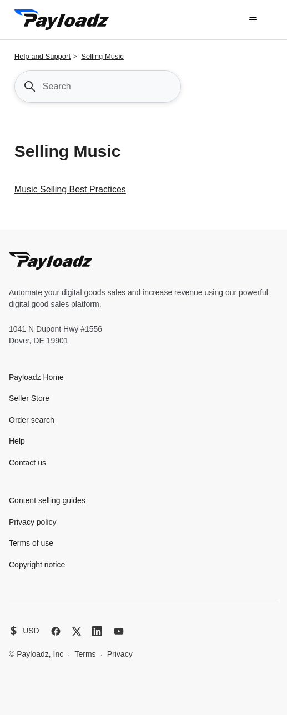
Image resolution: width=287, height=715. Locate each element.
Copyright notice (37, 564)
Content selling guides (47, 500)
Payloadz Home (36, 377)
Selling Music (102, 56)
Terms (84, 654)
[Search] (97, 86)
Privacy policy (33, 522)
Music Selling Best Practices (70, 189)
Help (17, 441)
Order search (31, 419)
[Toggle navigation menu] (253, 20)
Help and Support (42, 56)
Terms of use (31, 543)
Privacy (120, 654)
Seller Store (29, 398)
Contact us (27, 462)
